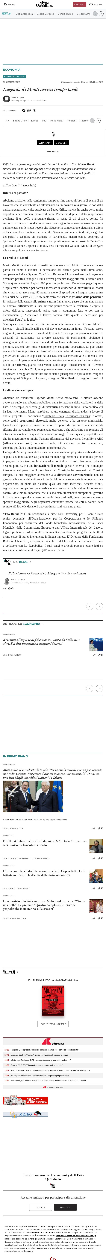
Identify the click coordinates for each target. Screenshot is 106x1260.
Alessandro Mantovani (16, 858)
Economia (11, 69)
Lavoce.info (17, 97)
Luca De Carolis (40, 858)
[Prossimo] (99, 606)
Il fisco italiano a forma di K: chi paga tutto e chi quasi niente (47, 573)
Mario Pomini (18, 580)
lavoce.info (28, 185)
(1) (100, 655)
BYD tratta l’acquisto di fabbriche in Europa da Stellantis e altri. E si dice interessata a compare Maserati (41, 642)
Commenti (10, 110)
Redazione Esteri (13, 828)
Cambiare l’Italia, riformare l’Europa (67, 416)
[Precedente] (89, 606)
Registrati (65, 1207)
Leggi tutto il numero (52, 1024)
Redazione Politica (14, 918)
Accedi (40, 1207)
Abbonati (79, 4)
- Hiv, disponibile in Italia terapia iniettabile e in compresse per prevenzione (37, 1075)
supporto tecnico (12, 1250)
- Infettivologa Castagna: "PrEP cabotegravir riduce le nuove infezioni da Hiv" (38, 1060)
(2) (11, 588)
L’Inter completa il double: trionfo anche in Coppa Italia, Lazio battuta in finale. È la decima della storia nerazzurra (44, 873)
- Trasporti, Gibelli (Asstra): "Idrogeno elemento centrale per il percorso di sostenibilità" (42, 1050)
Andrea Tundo (12, 655)
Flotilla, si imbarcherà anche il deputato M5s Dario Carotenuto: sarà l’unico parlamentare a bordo (45, 843)
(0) (100, 828)
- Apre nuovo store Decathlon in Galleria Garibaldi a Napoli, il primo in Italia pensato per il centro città (47, 1070)
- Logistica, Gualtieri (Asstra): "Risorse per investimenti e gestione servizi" (36, 1055)
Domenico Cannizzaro (16, 888)
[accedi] (96, 4)
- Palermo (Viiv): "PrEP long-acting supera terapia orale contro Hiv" (34, 1065)
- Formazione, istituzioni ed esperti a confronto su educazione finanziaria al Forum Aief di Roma (45, 1081)
